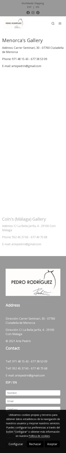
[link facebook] (28, 12)
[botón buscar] (53, 23)
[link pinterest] (38, 12)
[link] (14, 23)
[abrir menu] (60, 23)
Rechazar (35, 444)
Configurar (16, 444)
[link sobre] (33, 283)
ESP (29, 7)
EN (37, 7)
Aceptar (52, 444)
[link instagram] (33, 12)
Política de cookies (39, 436)
